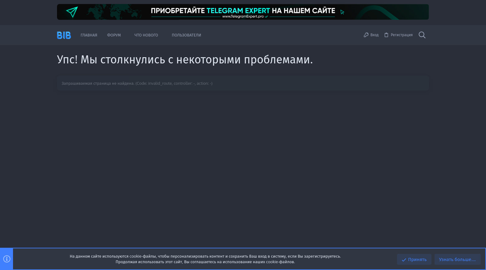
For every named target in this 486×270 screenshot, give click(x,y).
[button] (126, 35)
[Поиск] (422, 35)
